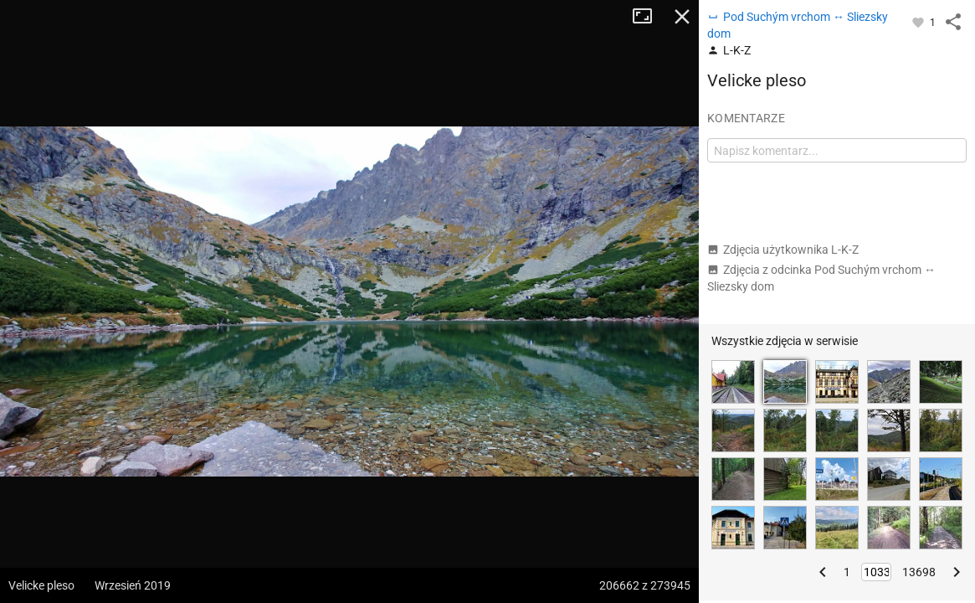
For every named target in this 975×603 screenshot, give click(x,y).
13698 (919, 572)
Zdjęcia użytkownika (783, 249)
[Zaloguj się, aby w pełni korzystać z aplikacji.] (919, 21)
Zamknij (682, 17)
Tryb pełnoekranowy (648, 17)
